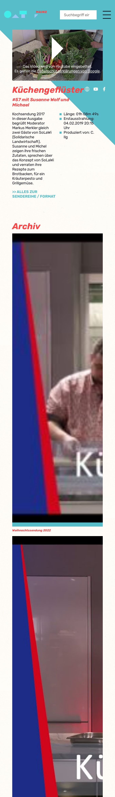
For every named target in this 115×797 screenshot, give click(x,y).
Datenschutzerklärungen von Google (68, 71)
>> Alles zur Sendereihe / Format (33, 194)
